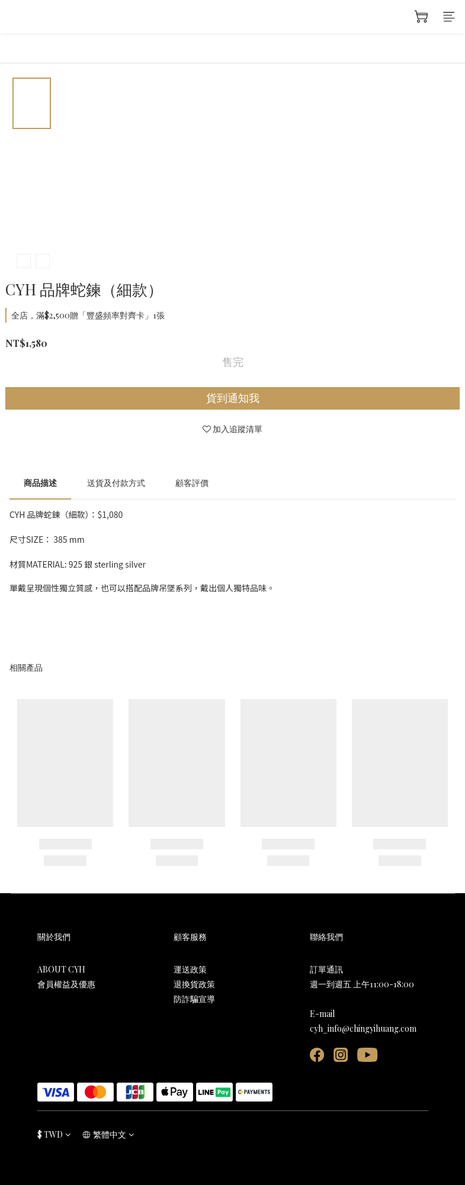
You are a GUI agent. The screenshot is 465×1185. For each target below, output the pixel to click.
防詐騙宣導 (194, 998)
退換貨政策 (194, 984)
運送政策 (190, 969)
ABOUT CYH (61, 969)
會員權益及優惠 (66, 984)
